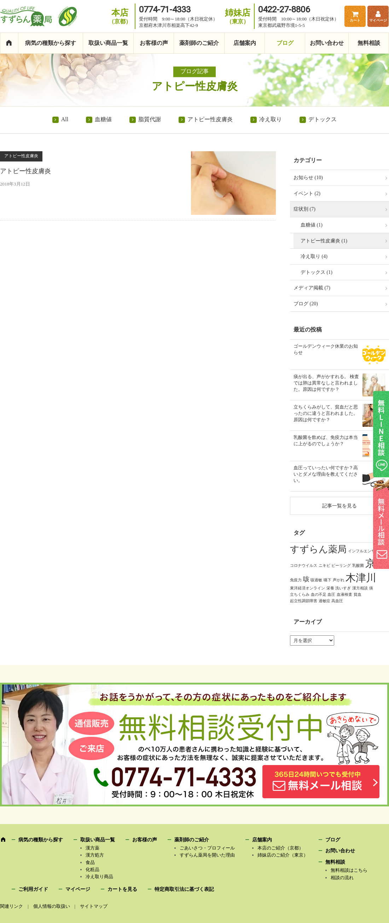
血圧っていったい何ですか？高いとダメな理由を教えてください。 (326, 474)
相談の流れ (342, 877)
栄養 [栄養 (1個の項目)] (330, 588)
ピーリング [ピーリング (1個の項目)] (341, 565)
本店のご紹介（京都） (280, 848)
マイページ (378, 20)
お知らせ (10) (308, 177)
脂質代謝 (149, 119)
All (64, 119)
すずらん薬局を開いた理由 (207, 855)
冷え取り (270, 119)
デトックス (322, 119)
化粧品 (92, 869)
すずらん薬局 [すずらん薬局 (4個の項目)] (318, 549)
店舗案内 (244, 43)
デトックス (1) (316, 272)
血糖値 (103, 119)
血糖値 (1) (312, 225)
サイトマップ (94, 906)
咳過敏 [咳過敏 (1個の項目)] (316, 580)
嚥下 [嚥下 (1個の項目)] (327, 580)
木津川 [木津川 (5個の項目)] (361, 577)
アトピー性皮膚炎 (210, 119)
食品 (90, 862)
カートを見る (122, 889)
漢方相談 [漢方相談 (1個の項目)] (360, 588)
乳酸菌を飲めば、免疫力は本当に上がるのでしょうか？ (326, 440)
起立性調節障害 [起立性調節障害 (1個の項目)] (303, 601)
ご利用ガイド (33, 889)
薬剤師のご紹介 (199, 43)
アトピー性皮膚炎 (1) (324, 240)
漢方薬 (92, 848)
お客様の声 (154, 43)
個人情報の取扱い (51, 906)
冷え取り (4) (314, 256)
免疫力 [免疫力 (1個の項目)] (296, 580)
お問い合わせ (327, 43)
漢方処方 (95, 855)
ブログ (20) (306, 303)
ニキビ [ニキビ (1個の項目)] (324, 565)
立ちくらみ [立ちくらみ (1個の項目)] (299, 594)
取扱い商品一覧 (108, 43)
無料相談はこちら (349, 870)
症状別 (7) (304, 209)
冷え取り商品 (99, 876)
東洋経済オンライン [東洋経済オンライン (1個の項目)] (307, 588)
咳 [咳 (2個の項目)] (306, 579)
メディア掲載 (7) (312, 287)
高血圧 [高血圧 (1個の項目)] (337, 601)
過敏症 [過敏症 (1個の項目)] (324, 601)
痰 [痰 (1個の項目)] (371, 588)
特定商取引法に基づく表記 (184, 889)
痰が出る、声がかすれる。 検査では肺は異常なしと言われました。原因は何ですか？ (326, 383)
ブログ (285, 43)
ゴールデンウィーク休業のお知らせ (326, 349)
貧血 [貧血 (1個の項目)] (357, 594)
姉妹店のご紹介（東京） (282, 855)
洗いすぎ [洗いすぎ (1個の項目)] (343, 588)
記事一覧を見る (339, 505)
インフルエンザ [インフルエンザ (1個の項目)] (361, 551)
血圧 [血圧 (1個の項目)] (331, 594)
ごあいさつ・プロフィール (207, 848)
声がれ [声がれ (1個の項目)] (338, 580)
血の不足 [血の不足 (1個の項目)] (318, 594)
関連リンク (11, 906)
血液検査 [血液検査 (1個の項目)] (344, 594)
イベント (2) (307, 193)
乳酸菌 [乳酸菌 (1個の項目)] (358, 565)
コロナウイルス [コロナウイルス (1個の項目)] (303, 565)
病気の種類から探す (50, 43)
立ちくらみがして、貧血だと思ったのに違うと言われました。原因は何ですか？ (326, 413)
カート (355, 20)
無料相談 (369, 43)
